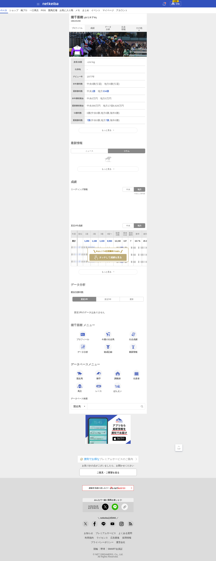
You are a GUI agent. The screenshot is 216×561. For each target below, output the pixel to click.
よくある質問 (125, 533)
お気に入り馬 (167, 10)
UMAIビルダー (49, 10)
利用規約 (89, 537)
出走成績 (133, 336)
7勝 (89, 120)
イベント (196, 10)
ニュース (14, 10)
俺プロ (124, 10)
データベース (101, 10)
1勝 (93, 91)
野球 (103, 549)
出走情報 (123, 28)
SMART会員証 (115, 549)
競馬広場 (153, 10)
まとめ (186, 10)
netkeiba (50, 3)
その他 (139, 28)
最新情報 (133, 348)
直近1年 (84, 299)
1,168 (94, 241)
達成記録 (108, 348)
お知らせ (88, 533)
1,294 (86, 241)
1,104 (102, 241)
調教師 (117, 375)
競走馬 (79, 375)
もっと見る (108, 130)
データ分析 (108, 28)
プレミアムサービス (106, 533)
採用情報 (126, 537)
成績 (92, 28)
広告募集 (114, 537)
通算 (132, 299)
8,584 (109, 241)
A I (32, 10)
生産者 (136, 375)
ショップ (114, 10)
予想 (37, 10)
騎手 (98, 375)
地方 (139, 189)
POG (144, 10)
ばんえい (117, 387)
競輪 (175, 3)
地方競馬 (87, 10)
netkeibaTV (74, 10)
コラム (62, 10)
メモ (178, 10)
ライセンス (102, 537)
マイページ (209, 10)
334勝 (106, 91)
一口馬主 (134, 10)
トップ (4, 10)
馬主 (79, 387)
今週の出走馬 (108, 336)
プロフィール (77, 28)
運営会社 (120, 542)
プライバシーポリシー (102, 542)
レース (25, 10)
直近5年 (107, 299)
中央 (128, 189)
